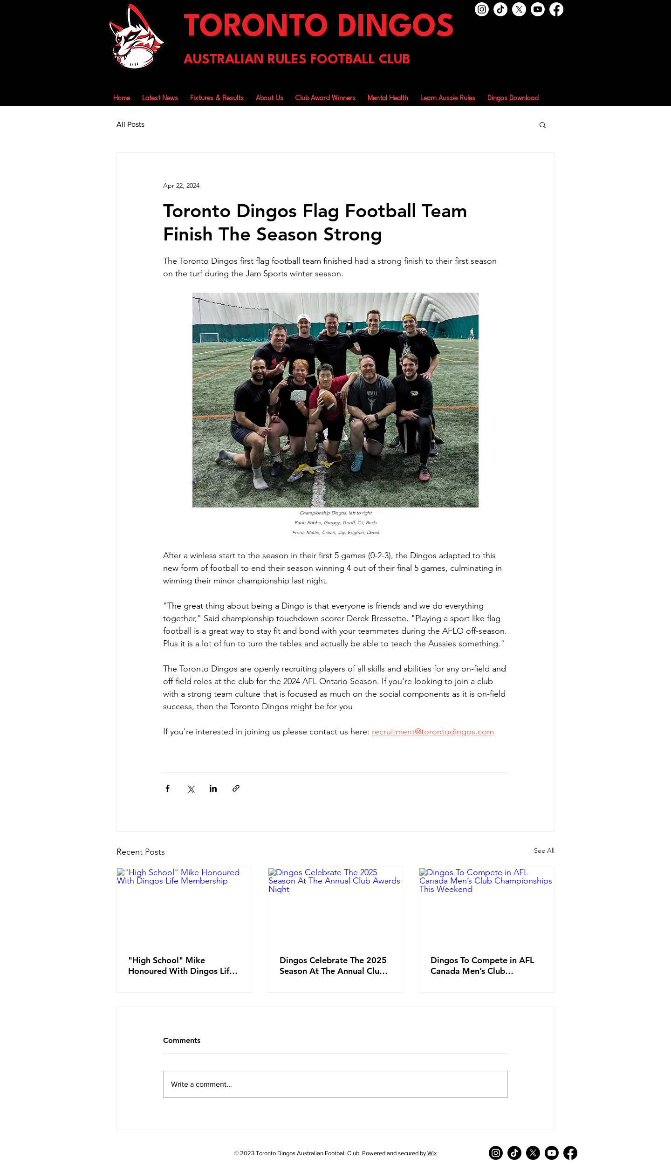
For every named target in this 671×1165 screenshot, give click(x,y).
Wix (432, 1153)
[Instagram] (482, 9)
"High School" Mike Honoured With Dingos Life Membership (181, 965)
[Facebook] (556, 9)
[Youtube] (538, 9)
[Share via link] (236, 788)
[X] (519, 9)
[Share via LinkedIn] (213, 788)
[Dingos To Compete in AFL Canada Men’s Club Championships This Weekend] (486, 906)
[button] (269, 94)
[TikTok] (500, 9)
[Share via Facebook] (167, 788)
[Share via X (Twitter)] (190, 788)
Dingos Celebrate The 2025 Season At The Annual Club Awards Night (333, 965)
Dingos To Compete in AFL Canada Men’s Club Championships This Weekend (482, 965)
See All (544, 850)
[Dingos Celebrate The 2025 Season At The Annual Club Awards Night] (335, 906)
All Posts (130, 124)
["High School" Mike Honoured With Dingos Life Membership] (184, 906)
